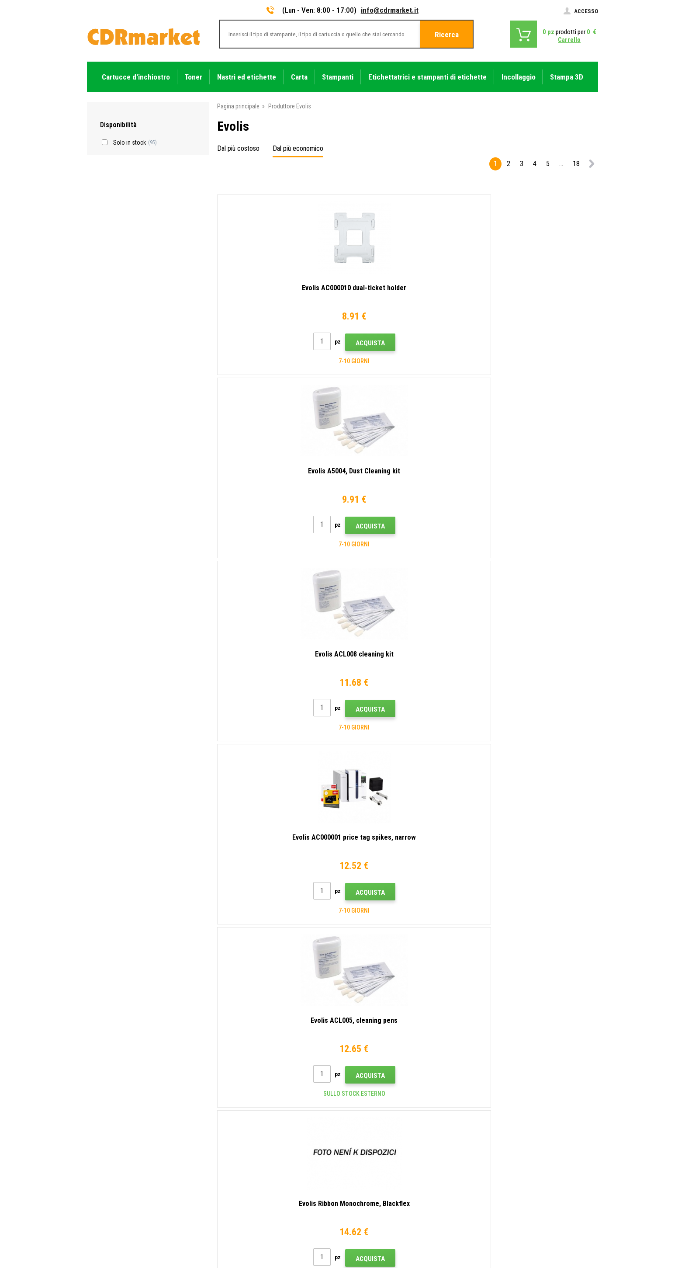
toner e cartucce (391, 1256)
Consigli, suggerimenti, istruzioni (259, 1072)
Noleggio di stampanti (246, 1175)
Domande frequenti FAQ (248, 1111)
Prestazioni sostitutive (247, 1188)
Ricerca (447, 34)
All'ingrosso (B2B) (241, 1097)
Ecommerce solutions (536, 1226)
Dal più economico (298, 148)
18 (576, 164)
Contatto (230, 1059)
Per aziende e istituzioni (248, 1162)
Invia (495, 1003)
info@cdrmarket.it (390, 10)
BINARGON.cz (581, 1226)
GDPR (225, 1149)
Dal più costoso (238, 148)
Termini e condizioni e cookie (254, 1136)
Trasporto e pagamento (247, 1085)
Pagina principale (238, 106)
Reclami (228, 1123)
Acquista (295, 343)
